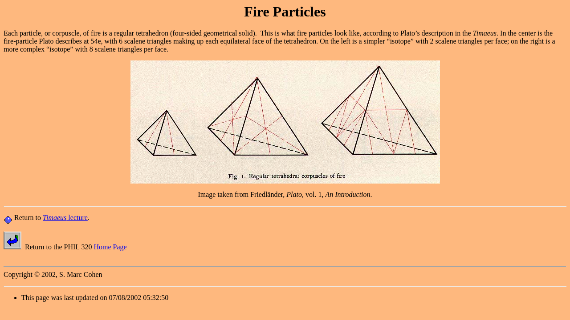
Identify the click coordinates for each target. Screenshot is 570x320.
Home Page (110, 247)
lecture (65, 217)
